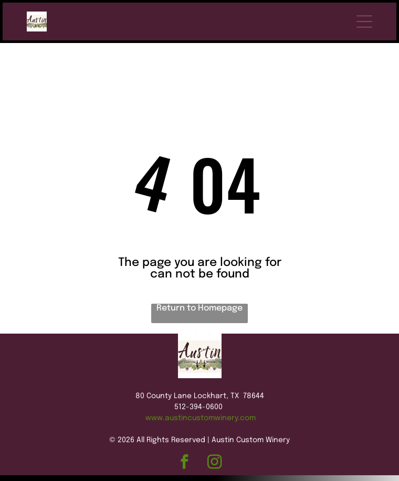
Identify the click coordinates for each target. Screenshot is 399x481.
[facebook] (184, 437)
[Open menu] (364, 21)
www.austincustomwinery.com (200, 392)
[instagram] (214, 437)
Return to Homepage (199, 281)
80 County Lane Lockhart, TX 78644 (199, 369)
